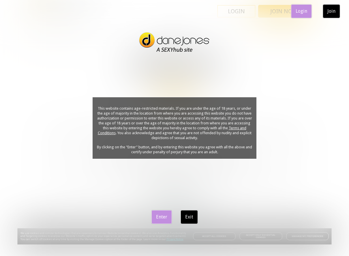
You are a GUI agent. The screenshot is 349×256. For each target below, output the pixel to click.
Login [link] (301, 11)
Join (331, 11)
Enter (161, 217)
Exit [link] (189, 217)
